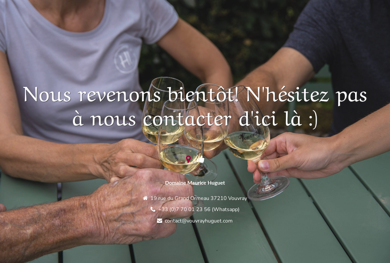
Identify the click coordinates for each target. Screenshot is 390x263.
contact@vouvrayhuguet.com (199, 220)
